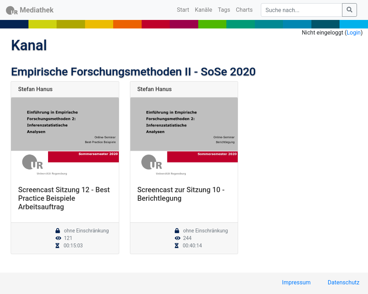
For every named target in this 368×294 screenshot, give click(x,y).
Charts (244, 9)
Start (184, 9)
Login (354, 32)
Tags (224, 9)
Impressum (296, 282)
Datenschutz (343, 282)
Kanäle (203, 9)
